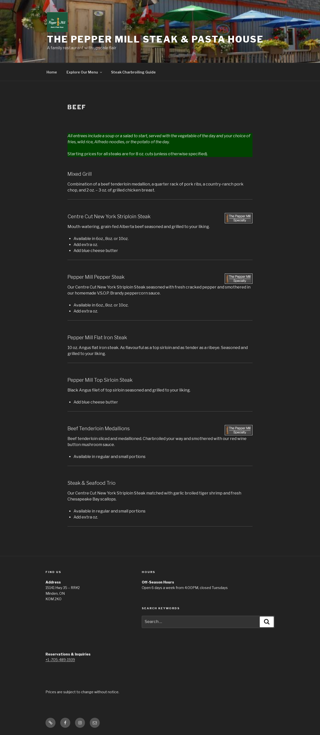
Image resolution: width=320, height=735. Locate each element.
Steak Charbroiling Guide (133, 72)
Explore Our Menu (84, 72)
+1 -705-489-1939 (60, 660)
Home (51, 72)
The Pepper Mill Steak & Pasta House (155, 39)
